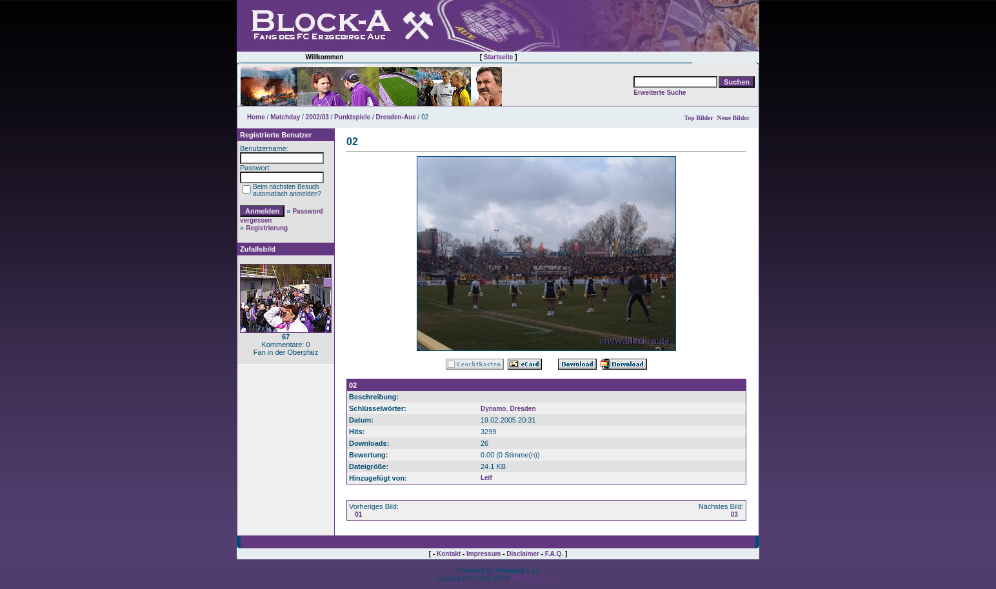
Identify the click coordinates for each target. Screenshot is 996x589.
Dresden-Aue (396, 117)
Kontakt (449, 553)
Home (256, 117)
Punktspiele (352, 117)
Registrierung (267, 228)
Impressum (483, 553)
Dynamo (493, 408)
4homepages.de (536, 578)
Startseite (498, 57)
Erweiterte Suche (659, 92)
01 (358, 514)
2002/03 (317, 117)
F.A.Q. (554, 553)
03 (734, 514)
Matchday (285, 117)
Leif (486, 477)
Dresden (523, 408)
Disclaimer (522, 553)
